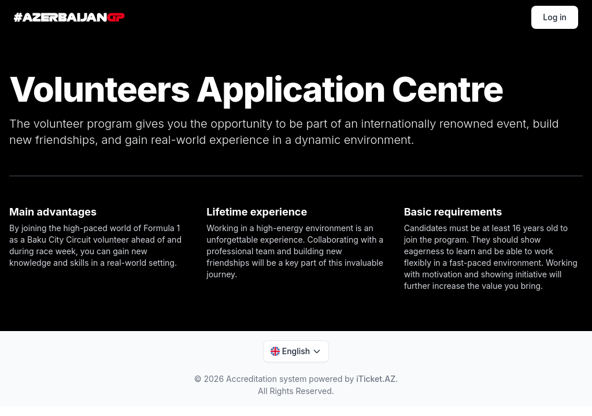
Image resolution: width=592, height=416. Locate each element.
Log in (555, 17)
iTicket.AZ (375, 379)
